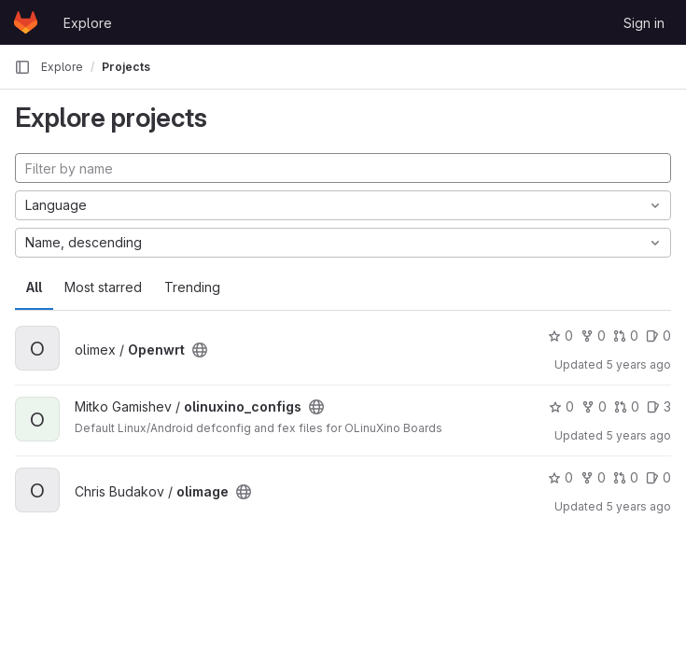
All (34, 287)
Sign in (644, 23)
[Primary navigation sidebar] (22, 67)
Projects (126, 67)
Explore (87, 23)
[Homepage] (25, 22)
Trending (192, 287)
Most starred (103, 287)
